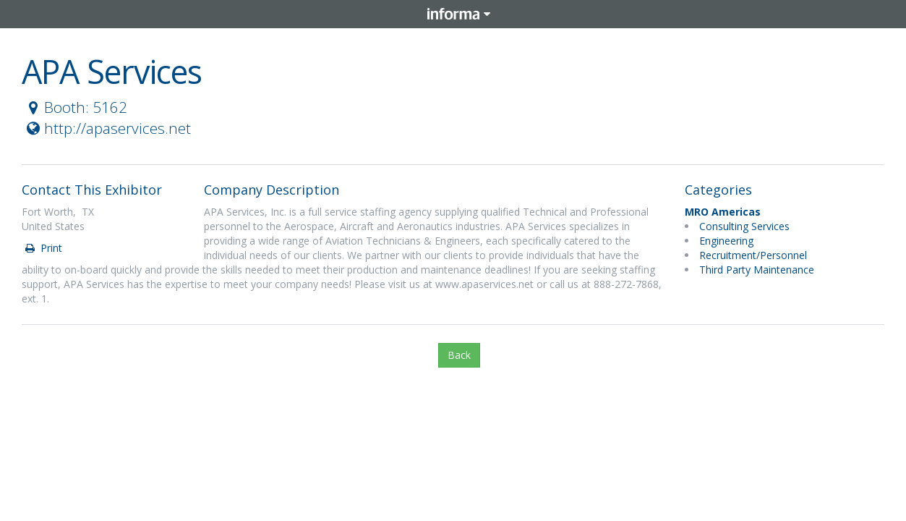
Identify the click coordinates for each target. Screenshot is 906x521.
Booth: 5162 (75, 107)
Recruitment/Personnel (753, 255)
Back (459, 355)
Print (42, 248)
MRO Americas (723, 212)
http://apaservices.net (107, 128)
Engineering (726, 240)
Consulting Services (744, 226)
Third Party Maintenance (756, 269)
